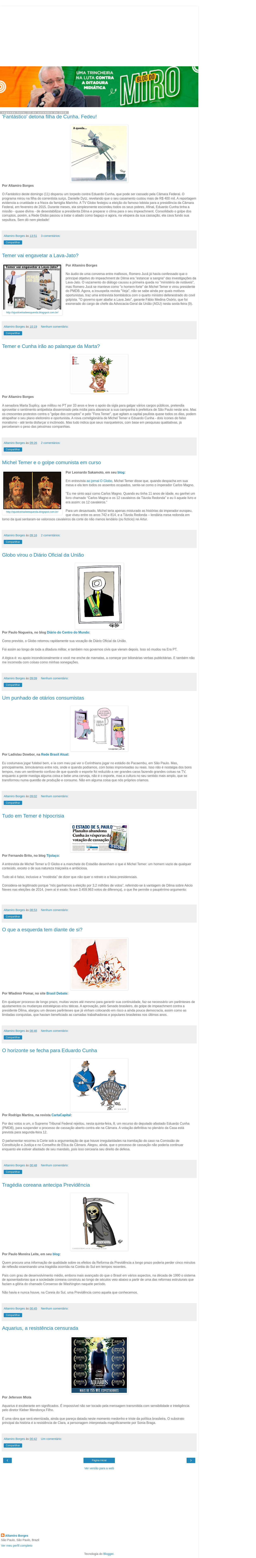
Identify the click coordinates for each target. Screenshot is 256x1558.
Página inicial (99, 1460)
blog (121, 472)
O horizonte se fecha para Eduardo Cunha (49, 1050)
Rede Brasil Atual (54, 754)
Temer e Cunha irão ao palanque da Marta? (51, 346)
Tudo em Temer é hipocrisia (33, 816)
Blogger (108, 1554)
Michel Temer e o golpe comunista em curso (51, 462)
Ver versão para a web (99, 1468)
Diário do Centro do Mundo (68, 632)
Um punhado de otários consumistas (43, 698)
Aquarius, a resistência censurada (40, 1328)
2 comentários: (50, 443)
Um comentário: (51, 1438)
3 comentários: (50, 235)
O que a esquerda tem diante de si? (42, 929)
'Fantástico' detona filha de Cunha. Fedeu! (49, 116)
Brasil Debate (56, 993)
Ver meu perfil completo (16, 1545)
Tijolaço (52, 855)
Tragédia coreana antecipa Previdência (46, 1185)
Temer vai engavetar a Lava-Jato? (40, 255)
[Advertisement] (99, 35)
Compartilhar (13, 242)
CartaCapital (61, 1115)
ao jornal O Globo (99, 481)
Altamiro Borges (16, 1535)
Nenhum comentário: (55, 326)
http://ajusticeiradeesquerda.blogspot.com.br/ (32, 312)
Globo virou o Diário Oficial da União (43, 555)
